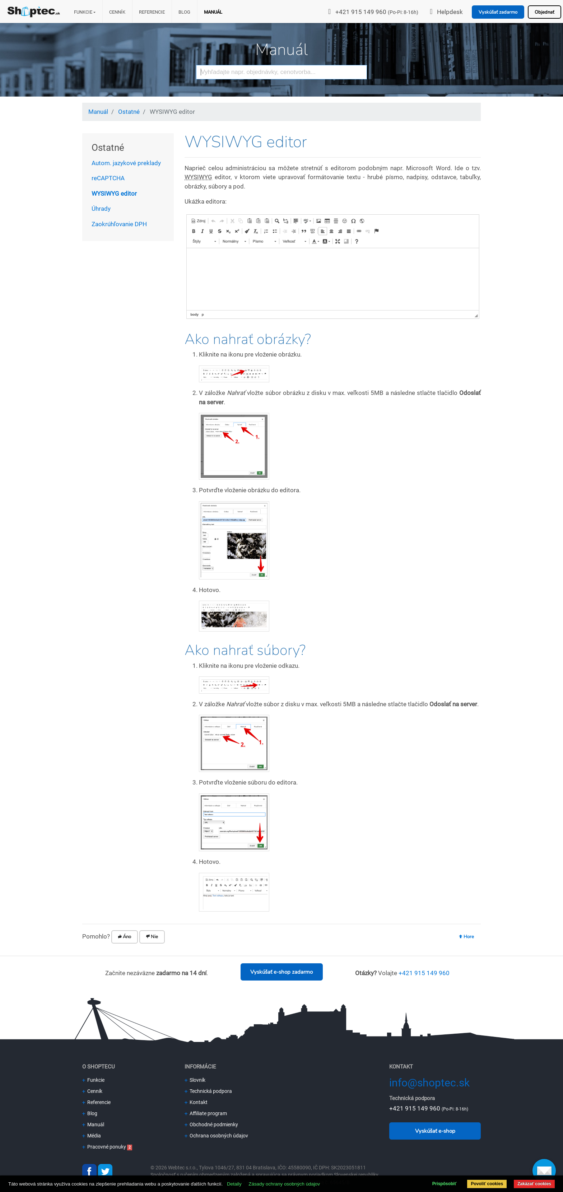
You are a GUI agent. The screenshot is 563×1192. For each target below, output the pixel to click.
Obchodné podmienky (211, 1124)
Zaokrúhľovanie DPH (119, 224)
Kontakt (196, 1102)
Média (91, 1136)
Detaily (234, 1184)
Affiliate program (206, 1113)
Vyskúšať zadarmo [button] (498, 12)
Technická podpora (208, 1091)
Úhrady (101, 208)
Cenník (117, 12)
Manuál (213, 12)
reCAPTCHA (108, 178)
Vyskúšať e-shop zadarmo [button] (281, 972)
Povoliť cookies (487, 1183)
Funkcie (83, 12)
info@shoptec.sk (429, 1082)
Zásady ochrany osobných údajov (284, 1184)
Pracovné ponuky (104, 1147)
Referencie (152, 12)
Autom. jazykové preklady (126, 163)
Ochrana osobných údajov (216, 1136)
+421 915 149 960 (360, 11)
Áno (124, 936)
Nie (152, 936)
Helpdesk (450, 11)
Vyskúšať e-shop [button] (435, 1131)
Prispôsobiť (444, 1183)
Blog (184, 12)
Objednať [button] (544, 12)
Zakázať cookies (534, 1183)
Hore (466, 936)
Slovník (195, 1080)
